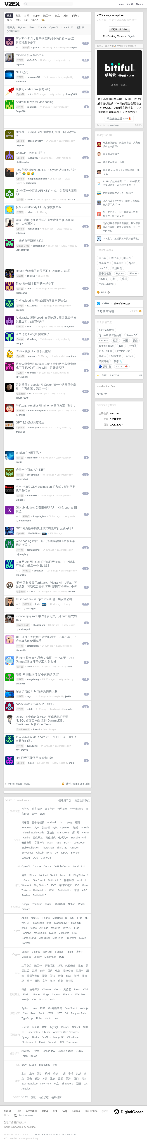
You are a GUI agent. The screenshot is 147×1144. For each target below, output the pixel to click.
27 (85, 77)
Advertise (31, 1111)
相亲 (115, 340)
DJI (56, 852)
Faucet (59, 951)
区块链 (50, 832)
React (77, 989)
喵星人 (102, 356)
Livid (37, 604)
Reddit (81, 904)
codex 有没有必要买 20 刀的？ (35, 704)
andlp (71, 763)
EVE (53, 885)
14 (85, 679)
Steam (33, 875)
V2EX (25, 1097)
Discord (26, 909)
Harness (103, 340)
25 (85, 226)
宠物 (60, 975)
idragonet (69, 326)
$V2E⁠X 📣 (122, 366)
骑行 (29, 980)
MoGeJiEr (32, 60)
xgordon (31, 373)
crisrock (71, 199)
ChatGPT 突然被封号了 (31, 152)
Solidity (38, 956)
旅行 (42, 970)
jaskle (68, 696)
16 (85, 322)
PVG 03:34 (47, 1134)
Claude (42, 27)
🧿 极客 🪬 (105, 366)
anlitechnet (32, 458)
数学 (36, 1051)
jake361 (31, 276)
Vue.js (57, 989)
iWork (52, 933)
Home (120, 4)
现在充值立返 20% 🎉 (119, 118)
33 (85, 568)
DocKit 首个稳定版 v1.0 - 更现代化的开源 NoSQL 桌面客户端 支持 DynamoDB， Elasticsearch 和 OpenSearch (42, 720)
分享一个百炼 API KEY (30, 469)
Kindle (26, 837)
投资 (80, 965)
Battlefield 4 (39, 890)
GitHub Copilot (62, 866)
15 (85, 157)
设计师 (75, 832)
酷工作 (127, 257)
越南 (135, 340)
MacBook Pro (60, 917)
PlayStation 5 (41, 885)
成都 (55, 1073)
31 (85, 427)
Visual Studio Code (33, 832)
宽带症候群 (105, 273)
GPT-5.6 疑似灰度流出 (30, 422)
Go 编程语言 (55, 1008)
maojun (19, 343)
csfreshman (39, 246)
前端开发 (34, 989)
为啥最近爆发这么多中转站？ (118, 193)
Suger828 (32, 107)
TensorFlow (48, 1051)
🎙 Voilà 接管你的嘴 (110, 335)
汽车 (36, 827)
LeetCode (79, 842)
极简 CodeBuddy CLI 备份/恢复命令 (38, 207)
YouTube (37, 904)
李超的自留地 (105, 311)
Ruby (39, 1018)
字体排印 (39, 842)
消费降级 (104, 361)
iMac (24, 927)
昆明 (60, 1078)
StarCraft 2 (39, 880)
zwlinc (22, 415)
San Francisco (29, 1083)
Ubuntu (46, 1032)
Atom (50, 842)
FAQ (64, 1111)
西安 (29, 1078)
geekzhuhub (33, 475)
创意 (18, 15)
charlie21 (20, 683)
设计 (34, 813)
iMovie (82, 938)
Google (19, 339)
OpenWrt (65, 827)
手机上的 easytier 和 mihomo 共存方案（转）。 (46, 405)
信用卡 (79, 970)
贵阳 (78, 1083)
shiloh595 (21, 575)
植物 (52, 980)
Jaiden (69, 709)
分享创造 (119, 263)
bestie (19, 462)
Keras (33, 1056)
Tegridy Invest (106, 345)
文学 (45, 980)
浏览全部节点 (82, 800)
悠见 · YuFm (105, 350)
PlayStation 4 (80, 875)
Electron (67, 994)
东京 (56, 1083)
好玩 (26, 15)
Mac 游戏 (58, 938)
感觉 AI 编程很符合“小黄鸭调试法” (37, 674)
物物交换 (68, 970)
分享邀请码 (76, 808)
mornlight (30, 608)
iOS (72, 917)
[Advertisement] (47, 121)
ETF (121, 345)
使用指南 (56, 1097)
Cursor (47, 866)
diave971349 (22, 398)
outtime (72, 356)
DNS (45, 1027)
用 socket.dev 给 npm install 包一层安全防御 (44, 599)
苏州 (45, 1078)
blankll (36, 729)
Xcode (33, 927)
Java (34, 1008)
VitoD (29, 288)
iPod (76, 927)
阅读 (52, 975)
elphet (30, 199)
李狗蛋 (132, 345)
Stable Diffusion (30, 847)
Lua (56, 1018)
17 (85, 493)
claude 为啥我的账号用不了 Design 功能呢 (43, 270)
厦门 (76, 1078)
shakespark (39, 625)
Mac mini (76, 922)
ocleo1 (30, 212)
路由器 (46, 827)
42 (85, 92)
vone (29, 666)
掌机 (76, 890)
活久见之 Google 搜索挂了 (32, 334)
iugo (29, 696)
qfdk (74, 47)
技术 (9, 15)
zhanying (20, 432)
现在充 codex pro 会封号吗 (33, 89)
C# (66, 1013)
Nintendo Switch (48, 875)
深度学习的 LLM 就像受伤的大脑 (36, 691)
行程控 (69, 980)
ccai (29, 326)
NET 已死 (22, 72)
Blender (75, 852)
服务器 (35, 1027)
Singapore (67, 1083)
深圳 (39, 1073)
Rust (33, 1013)
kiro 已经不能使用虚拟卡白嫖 (34, 757)
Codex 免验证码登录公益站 (33, 351)
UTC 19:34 (35, 1134)
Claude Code (22, 246)
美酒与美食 (33, 975)
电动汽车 (63, 837)
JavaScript (71, 1008)
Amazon (74, 847)
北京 (24, 1073)
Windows (27, 827)
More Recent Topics (19, 783)
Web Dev (80, 994)
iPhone (133, 273)
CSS (85, 989)
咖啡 (76, 975)
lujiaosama (21, 293)
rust (31, 591)
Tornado (52, 1042)
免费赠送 (70, 965)
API (62, 1042)
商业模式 (51, 837)
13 (85, 138)
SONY (67, 842)
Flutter (37, 994)
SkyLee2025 (22, 377)
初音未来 (116, 356)
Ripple (69, 951)
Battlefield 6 (39, 895)
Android (103, 278)
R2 (26, 19)
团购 (50, 970)
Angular (56, 994)
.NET (59, 1013)
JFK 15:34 (71, 1134)
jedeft (30, 709)
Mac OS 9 (44, 938)
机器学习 (27, 1051)
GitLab (40, 852)
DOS (35, 857)
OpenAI (53, 27)
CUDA (79, 1051)
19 (85, 288)
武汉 (78, 1073)
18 (85, 547)
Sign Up (130, 4)
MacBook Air (61, 922)
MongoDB (58, 1037)
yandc (36, 47)
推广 (114, 278)
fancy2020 (33, 158)
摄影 (44, 975)
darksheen (31, 183)
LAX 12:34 (59, 1134)
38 (85, 706)
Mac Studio (40, 933)
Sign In (139, 4)
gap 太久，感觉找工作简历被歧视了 (121, 238)
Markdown (63, 832)
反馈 (33, 1097)
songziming (33, 679)
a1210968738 (22, 250)
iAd (55, 1064)
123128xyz (32, 305)
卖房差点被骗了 (111, 154)
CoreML (26, 943)
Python (120, 273)
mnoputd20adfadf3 (37, 179)
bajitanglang (33, 550)
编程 (75, 827)
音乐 (34, 970)
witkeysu (20, 233)
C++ (25, 1013)
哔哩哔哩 (60, 904)
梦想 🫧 (118, 361)
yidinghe (20, 500)
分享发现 (104, 263)
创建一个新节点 (110, 375)
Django (25, 1037)
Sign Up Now (119, 29)
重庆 (52, 1078)
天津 (68, 1078)
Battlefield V (64, 890)
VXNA (105, 303)
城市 (65, 15)
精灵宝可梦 (65, 885)
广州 (63, 1073)
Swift (41, 1013)
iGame (26, 880)
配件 (48, 922)
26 (85, 339)
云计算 (80, 27)
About (7, 1111)
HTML (50, 1013)
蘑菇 (60, 980)
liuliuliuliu (21, 81)
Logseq (26, 857)
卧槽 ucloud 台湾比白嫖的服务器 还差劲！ (43, 300)
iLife (74, 933)
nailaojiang (33, 229)
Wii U (52, 890)
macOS (103, 268)
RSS (103, 292)
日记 (37, 980)
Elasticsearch (22, 729)
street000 (39, 570)
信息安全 (20, 393)
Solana (36, 951)
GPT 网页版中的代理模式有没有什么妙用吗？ (45, 528)
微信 (24, 989)
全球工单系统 (106, 283)
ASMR (129, 356)
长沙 (37, 1078)
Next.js (25, 999)
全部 (18, 19)
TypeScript (27, 1018)
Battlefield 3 (54, 880)
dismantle (21, 650)
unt (29, 94)
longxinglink (39, 516)
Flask (42, 1042)
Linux (62, 822)
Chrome (46, 989)
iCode (32, 1064)
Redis (35, 1037)
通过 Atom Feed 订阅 (78, 783)
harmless (102, 393)
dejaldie (20, 64)
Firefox (27, 994)
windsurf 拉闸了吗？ (29, 452)
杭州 (47, 1073)
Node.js (26, 570)
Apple (132, 263)
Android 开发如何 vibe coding (34, 101)
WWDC (67, 927)
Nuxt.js (43, 999)
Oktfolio (72, 591)
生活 (124, 278)
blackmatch (33, 646)
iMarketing (44, 1064)
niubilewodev (22, 162)
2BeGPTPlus (34, 533)
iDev (32, 27)
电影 (57, 970)
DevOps (46, 1037)
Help (18, 1111)
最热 (9, 19)
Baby (68, 975)
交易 (57, 15)
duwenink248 (33, 77)
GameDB (46, 857)
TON (61, 956)
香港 (70, 1073)
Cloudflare (73, 1037)
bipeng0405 (71, 94)
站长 (55, 827)
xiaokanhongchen (37, 410)
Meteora (26, 956)
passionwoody (35, 141)
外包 (69, 822)
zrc (30, 393)
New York (45, 1083)
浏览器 (67, 989)
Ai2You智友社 (106, 330)
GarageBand (29, 938)
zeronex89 (32, 495)
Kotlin (48, 1018)
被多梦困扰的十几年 (113, 162)
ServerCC (131, 335)
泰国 (125, 340)
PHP (42, 1008)
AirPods (43, 927)
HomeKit (26, 933)
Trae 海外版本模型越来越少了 (35, 283)
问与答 (102, 257)
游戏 (24, 875)
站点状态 (44, 1097)
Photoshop (48, 847)
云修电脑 (27, 842)
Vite (34, 999)
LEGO (64, 852)
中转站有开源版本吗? (29, 240)
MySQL (54, 1027)
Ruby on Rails (78, 1013)
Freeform (71, 938)
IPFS (49, 852)
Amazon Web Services (66, 1032)
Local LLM (67, 27)
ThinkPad (62, 847)
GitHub (85, 827)
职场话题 (117, 268)
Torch (25, 1056)
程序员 (115, 257)
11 (85, 43)
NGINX (76, 1027)
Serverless (27, 852)
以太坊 (79, 951)
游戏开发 (38, 837)
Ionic (52, 999)
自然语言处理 (65, 1051)
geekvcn (20, 310)
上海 (31, 1073)
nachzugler (33, 427)
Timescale (72, 1042)
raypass (20, 145)
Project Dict (123, 350)
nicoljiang (114, 125)
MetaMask (50, 956)
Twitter (48, 904)
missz (31, 763)
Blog (42, 813)
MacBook (38, 922)
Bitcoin (25, 951)
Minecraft (65, 875)
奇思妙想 (63, 808)
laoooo (31, 356)
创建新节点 (64, 800)
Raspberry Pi (78, 837)
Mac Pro (55, 927)
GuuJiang (32, 339)
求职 (60, 965)
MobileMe (63, 933)
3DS (76, 885)
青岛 (84, 1078)
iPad (79, 917)
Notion (71, 904)
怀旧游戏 (69, 880)
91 (85, 391)
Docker (65, 1027)
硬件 (77, 822)
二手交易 (27, 965)
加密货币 (47, 951)
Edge (46, 994)
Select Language (23, 1115)
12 (85, 410)
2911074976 (22, 750)
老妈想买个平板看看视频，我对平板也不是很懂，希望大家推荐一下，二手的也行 (121, 227)
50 (85, 60)
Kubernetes (33, 1032)
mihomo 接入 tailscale (30, 55)
